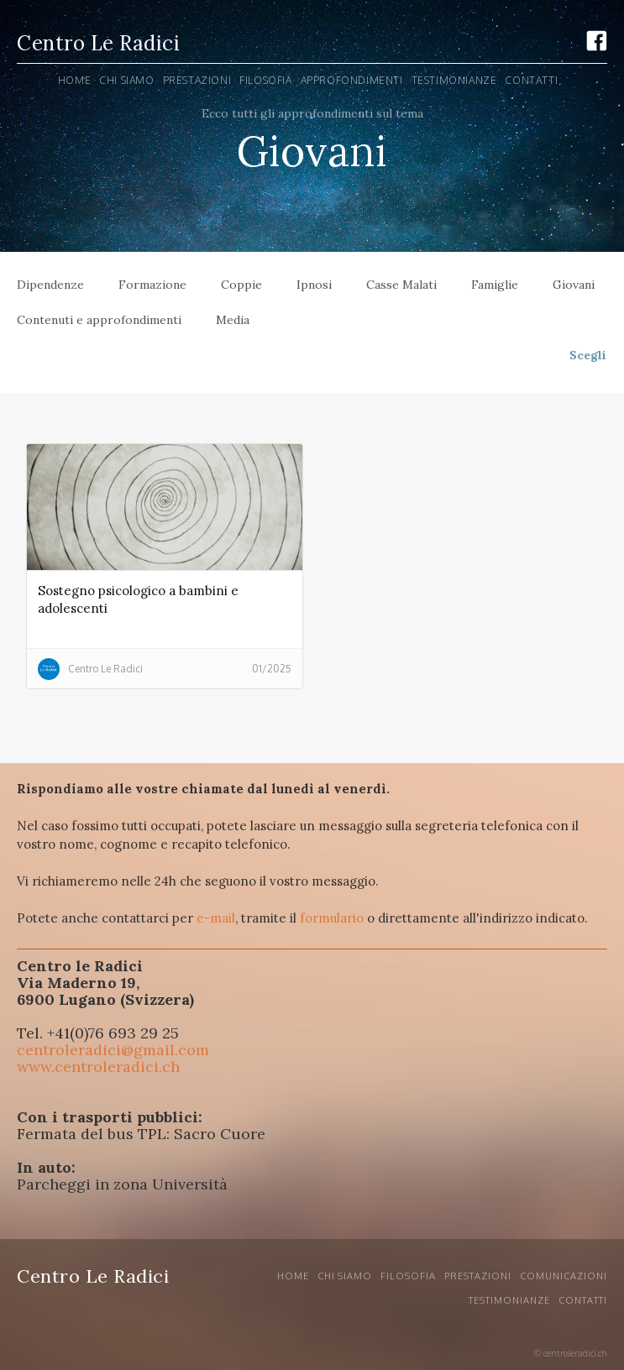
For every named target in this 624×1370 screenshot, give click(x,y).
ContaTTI (531, 80)
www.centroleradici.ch (98, 1066)
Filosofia (265, 80)
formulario (332, 918)
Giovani (574, 284)
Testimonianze (454, 80)
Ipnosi (314, 284)
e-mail (216, 918)
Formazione (152, 284)
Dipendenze (50, 284)
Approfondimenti (352, 80)
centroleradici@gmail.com (113, 1049)
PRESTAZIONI (197, 80)
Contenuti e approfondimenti (99, 319)
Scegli (587, 355)
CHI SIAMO (344, 1276)
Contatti (582, 1300)
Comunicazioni (563, 1276)
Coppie (241, 284)
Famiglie (494, 284)
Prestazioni (477, 1276)
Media (232, 319)
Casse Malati (401, 284)
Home (74, 80)
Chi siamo (126, 80)
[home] (98, 45)
